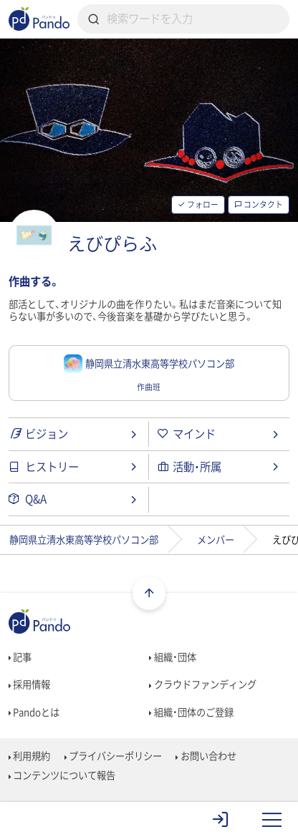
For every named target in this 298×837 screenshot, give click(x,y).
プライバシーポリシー (113, 756)
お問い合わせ (206, 756)
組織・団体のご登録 (191, 712)
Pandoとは (34, 712)
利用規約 (30, 756)
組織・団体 (172, 657)
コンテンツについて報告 (62, 775)
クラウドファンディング (202, 684)
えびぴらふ (112, 243)
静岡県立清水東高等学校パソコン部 (83, 539)
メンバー (215, 539)
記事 (20, 657)
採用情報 (30, 684)
